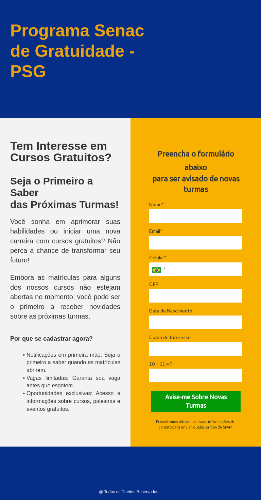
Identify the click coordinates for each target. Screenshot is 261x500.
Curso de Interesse (170, 337)
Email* (155, 231)
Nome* (156, 204)
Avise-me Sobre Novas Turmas (196, 401)
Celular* (158, 257)
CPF (153, 284)
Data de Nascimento (170, 310)
